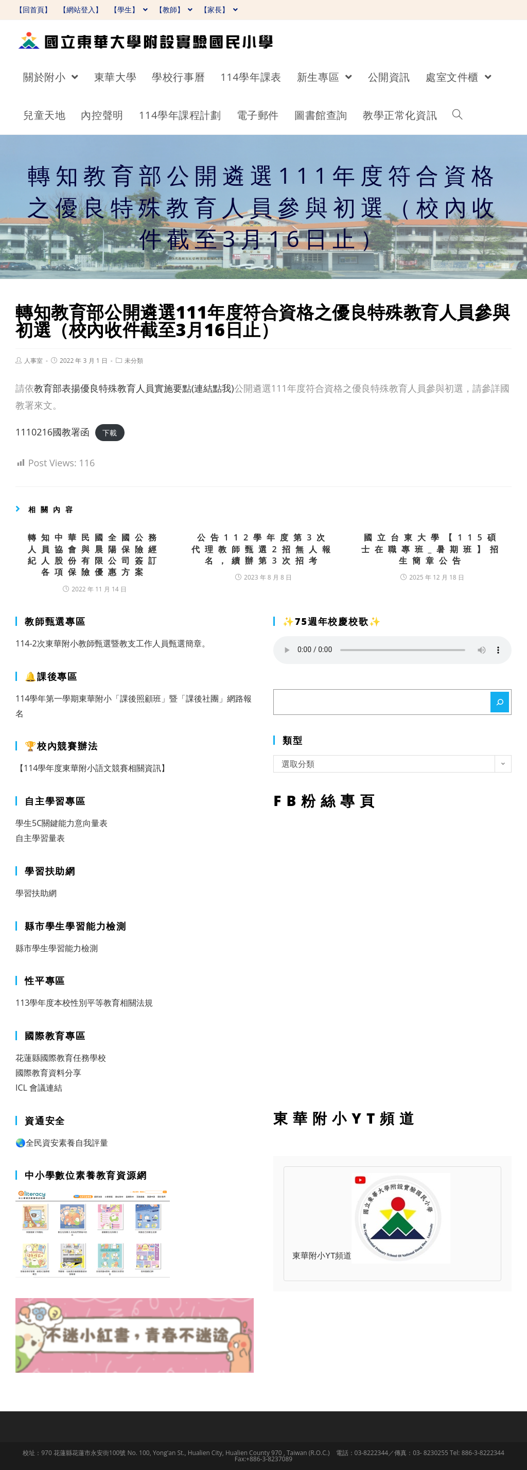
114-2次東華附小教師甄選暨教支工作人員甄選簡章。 (112, 643)
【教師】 (174, 9)
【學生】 (129, 9)
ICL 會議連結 (38, 1087)
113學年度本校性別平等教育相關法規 (84, 1002)
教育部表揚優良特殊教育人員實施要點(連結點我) (134, 388)
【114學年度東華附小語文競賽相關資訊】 (92, 768)
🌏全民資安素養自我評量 (61, 1142)
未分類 (134, 360)
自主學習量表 (40, 838)
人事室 (33, 360)
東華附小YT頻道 (371, 1256)
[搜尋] (499, 702)
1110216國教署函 (52, 432)
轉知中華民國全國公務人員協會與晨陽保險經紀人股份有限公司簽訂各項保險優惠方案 (95, 554)
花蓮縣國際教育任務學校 (60, 1057)
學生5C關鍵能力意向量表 (61, 823)
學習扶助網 (36, 893)
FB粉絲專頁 (392, 957)
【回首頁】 (33, 9)
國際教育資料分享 (48, 1072)
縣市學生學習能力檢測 (56, 948)
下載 (109, 432)
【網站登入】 (80, 9)
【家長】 (219, 9)
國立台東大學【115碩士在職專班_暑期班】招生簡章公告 (432, 549)
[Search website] (457, 115)
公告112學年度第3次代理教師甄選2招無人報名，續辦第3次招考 (263, 549)
